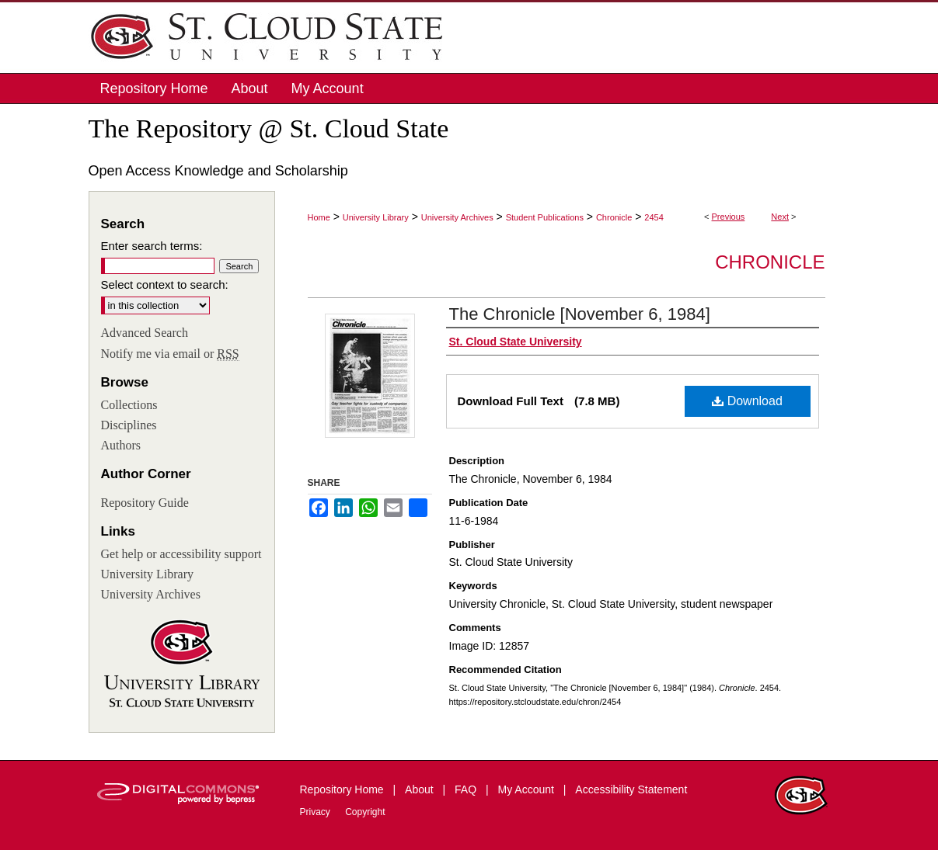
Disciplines (129, 425)
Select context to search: (164, 284)
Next (780, 216)
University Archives (457, 217)
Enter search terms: (152, 245)
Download (747, 401)
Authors (121, 445)
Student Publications (545, 217)
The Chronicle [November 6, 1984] (579, 314)
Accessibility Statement (631, 789)
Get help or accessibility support (181, 553)
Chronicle (614, 217)
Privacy (316, 812)
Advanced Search (144, 332)
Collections (129, 404)
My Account (527, 789)
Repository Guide (145, 502)
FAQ (467, 789)
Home (319, 217)
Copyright (365, 812)
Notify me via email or (170, 354)
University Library (376, 217)
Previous (728, 216)
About (420, 789)
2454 (653, 217)
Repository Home (343, 789)
